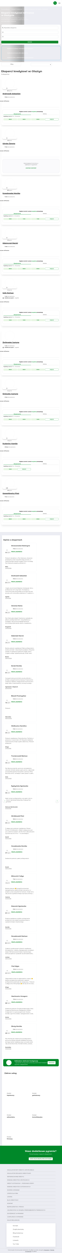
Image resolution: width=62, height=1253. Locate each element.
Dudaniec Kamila (10, 444)
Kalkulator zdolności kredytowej (19, 1173)
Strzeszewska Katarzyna (20, 546)
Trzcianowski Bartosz (19, 756)
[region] (31, 101)
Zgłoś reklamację (13, 1220)
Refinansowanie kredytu (15, 1176)
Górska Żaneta (9, 144)
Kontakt (10, 1203)
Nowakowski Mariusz (19, 936)
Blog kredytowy (12, 1200)
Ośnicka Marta (16, 606)
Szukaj (30, 42)
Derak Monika (16, 666)
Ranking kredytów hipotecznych (18, 1180)
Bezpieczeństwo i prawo (15, 1207)
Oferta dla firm (12, 1193)
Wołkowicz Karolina (18, 726)
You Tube (16, 1244)
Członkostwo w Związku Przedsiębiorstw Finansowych (26, 1210)
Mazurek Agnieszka (18, 906)
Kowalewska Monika (11, 193)
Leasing (9, 1196)
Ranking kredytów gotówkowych (18, 1186)
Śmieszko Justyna (10, 394)
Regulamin (46, 1250)
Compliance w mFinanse (15, 1217)
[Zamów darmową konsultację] (55, 3)
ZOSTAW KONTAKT (31, 168)
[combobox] (29, 28)
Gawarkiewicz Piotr (11, 493)
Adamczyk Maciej (10, 243)
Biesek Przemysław (18, 696)
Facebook (16, 1236)
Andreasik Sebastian (12, 94)
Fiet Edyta (15, 966)
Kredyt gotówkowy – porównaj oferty (20, 1183)
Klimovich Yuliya (17, 876)
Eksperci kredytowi (17, 9)
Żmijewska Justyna (11, 342)
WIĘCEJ (52, 119)
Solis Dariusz (8, 293)
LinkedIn (16, 1240)
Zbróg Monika (16, 1026)
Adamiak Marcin (17, 636)
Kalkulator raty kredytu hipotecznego (20, 1170)
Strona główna (5, 9)
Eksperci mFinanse (13, 1190)
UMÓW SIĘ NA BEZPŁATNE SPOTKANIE (41, 1158)
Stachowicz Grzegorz (19, 996)
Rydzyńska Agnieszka (19, 786)
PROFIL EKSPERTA (16, 551)
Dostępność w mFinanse (15, 1213)
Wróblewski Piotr (17, 816)
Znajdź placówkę (18, 1229)
